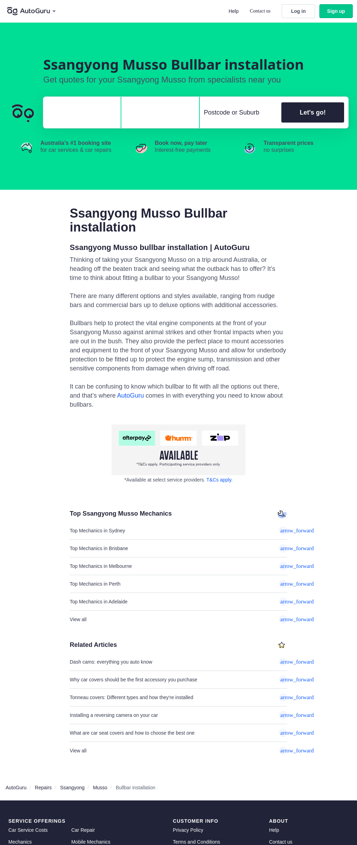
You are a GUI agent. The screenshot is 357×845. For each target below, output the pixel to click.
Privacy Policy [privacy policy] (188, 830)
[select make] (79, 112)
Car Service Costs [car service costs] (28, 830)
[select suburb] (238, 112)
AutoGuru (130, 395)
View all (178, 619)
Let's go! (313, 112)
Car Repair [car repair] (83, 830)
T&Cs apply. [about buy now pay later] (219, 480)
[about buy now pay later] (178, 449)
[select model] (157, 112)
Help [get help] (274, 830)
